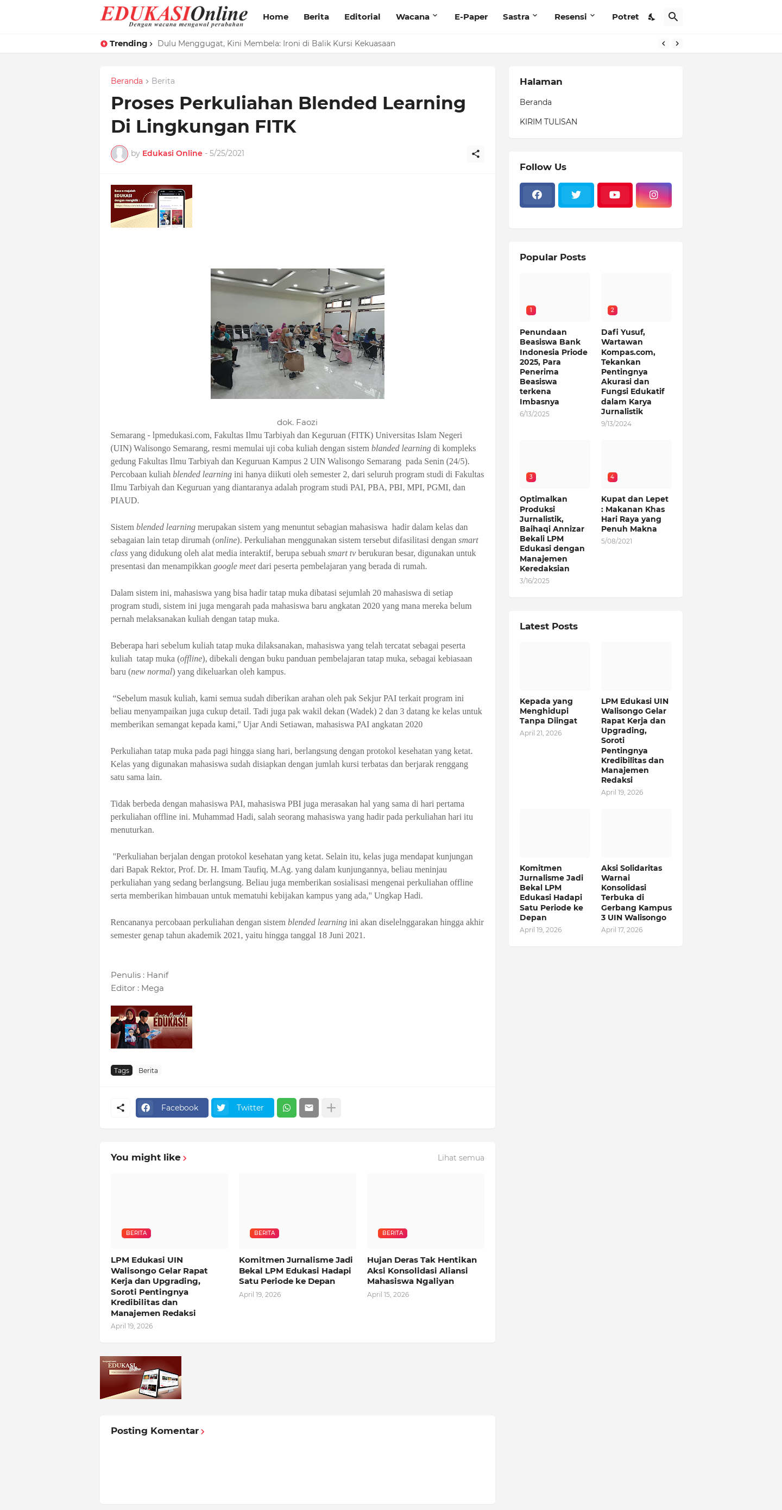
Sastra (516, 16)
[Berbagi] (475, 154)
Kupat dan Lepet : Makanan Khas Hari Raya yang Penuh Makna (635, 514)
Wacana (413, 16)
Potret (625, 16)
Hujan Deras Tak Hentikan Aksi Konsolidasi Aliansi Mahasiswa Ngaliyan (422, 1270)
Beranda (127, 81)
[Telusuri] (673, 17)
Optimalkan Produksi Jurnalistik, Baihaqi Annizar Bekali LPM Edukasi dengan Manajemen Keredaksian (552, 533)
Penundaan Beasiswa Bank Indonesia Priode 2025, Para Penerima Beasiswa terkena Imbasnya (554, 366)
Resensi (570, 16)
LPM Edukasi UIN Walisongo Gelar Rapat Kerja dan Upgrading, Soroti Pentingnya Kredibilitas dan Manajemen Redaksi (159, 1286)
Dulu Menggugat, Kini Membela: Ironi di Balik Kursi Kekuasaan (276, 43)
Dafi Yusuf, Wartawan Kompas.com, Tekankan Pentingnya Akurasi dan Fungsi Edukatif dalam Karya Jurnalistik (632, 371)
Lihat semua (461, 1158)
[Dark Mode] (652, 17)
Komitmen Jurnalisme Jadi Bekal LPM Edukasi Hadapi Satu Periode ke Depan (296, 1270)
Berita (316, 16)
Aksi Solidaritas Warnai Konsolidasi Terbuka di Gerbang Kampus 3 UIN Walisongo (636, 892)
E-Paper (471, 16)
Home (275, 16)
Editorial (362, 16)
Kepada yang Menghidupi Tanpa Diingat (548, 711)
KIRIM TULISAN (548, 122)
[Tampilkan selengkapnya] (331, 1108)
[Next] (677, 43)
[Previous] (663, 43)
